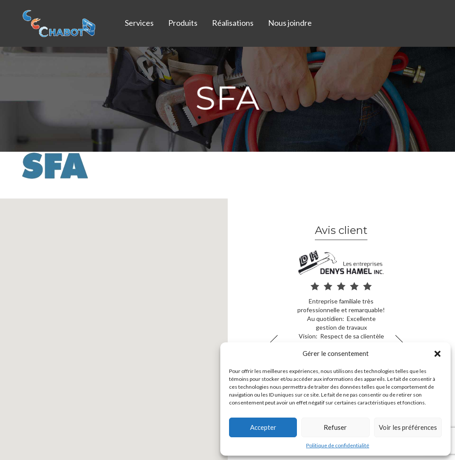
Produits (183, 23)
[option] (341, 310)
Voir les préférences (408, 427)
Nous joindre (290, 23)
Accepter (263, 427)
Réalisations (233, 23)
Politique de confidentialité (337, 445)
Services (139, 23)
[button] (437, 353)
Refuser (335, 427)
